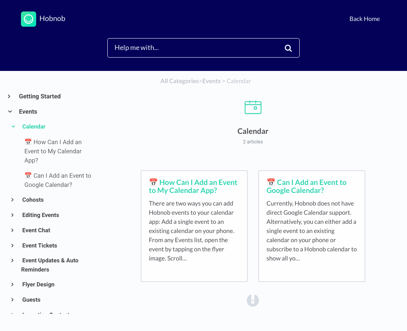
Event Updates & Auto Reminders (50, 265)
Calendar (33, 126)
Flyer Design (37, 284)
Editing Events (40, 215)
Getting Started (39, 96)
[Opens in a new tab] (253, 300)
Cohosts (32, 199)
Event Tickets (39, 245)
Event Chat (35, 230)
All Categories (179, 81)
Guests (31, 299)
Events (27, 111)
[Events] (211, 81)
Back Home (365, 18)
